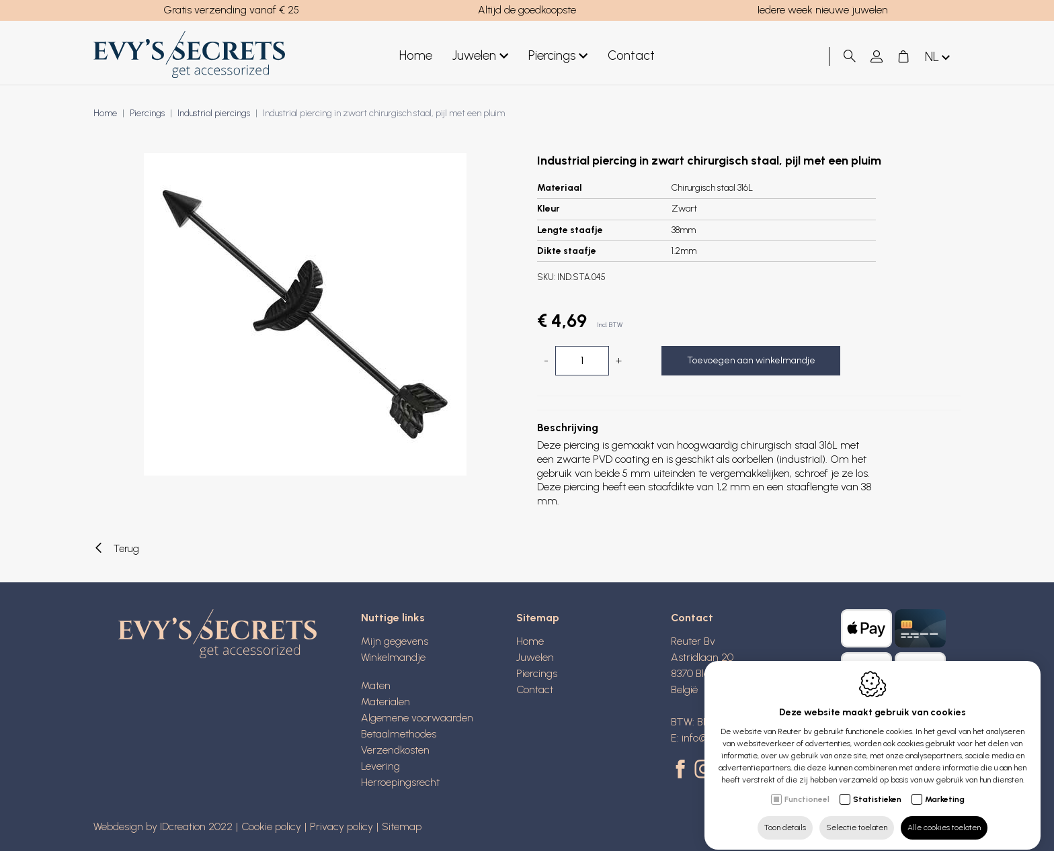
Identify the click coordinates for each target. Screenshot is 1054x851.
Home (415, 55)
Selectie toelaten (856, 815)
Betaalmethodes (398, 733)
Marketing (945, 787)
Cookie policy (271, 826)
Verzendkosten (395, 750)
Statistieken (877, 787)
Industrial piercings (213, 113)
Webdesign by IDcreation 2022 (163, 826)
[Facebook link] (682, 770)
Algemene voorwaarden (417, 717)
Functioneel (806, 787)
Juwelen (480, 56)
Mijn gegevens (394, 641)
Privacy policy (341, 826)
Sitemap (537, 617)
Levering (380, 766)
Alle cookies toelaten (944, 815)
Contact (631, 55)
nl (938, 57)
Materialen (385, 701)
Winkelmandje (393, 657)
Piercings (557, 56)
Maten (376, 685)
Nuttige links (393, 617)
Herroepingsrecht (400, 782)
